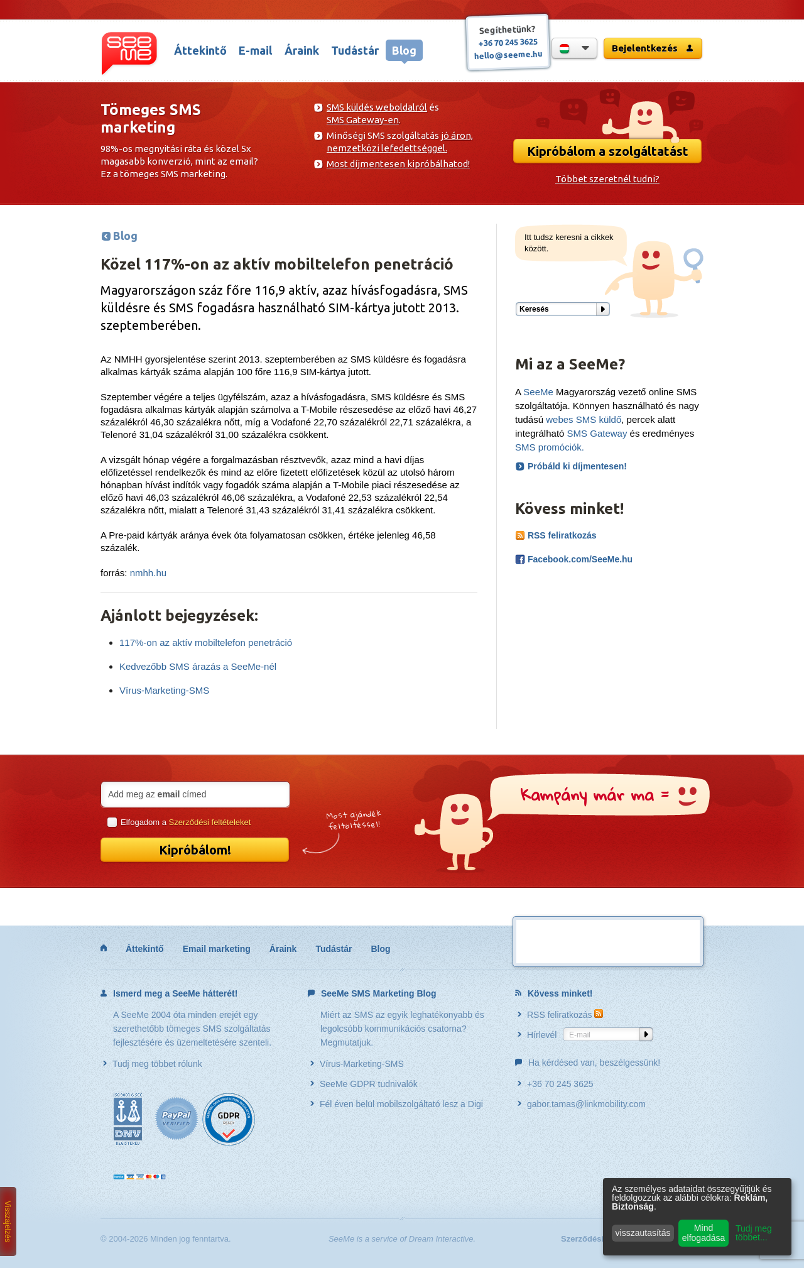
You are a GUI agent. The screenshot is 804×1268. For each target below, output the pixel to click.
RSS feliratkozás (556, 535)
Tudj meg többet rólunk (152, 1064)
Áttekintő (200, 50)
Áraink (302, 50)
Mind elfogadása (703, 1233)
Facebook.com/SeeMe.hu (574, 559)
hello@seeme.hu (508, 54)
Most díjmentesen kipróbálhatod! (398, 163)
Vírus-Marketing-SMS (164, 690)
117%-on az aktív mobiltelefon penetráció (205, 642)
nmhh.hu (148, 572)
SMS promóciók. (549, 447)
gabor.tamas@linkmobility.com (582, 1104)
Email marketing (217, 948)
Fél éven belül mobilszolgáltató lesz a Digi (396, 1104)
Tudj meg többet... (754, 1233)
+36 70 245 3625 (508, 41)
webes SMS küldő (583, 419)
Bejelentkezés (653, 48)
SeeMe (538, 391)
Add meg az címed (157, 794)
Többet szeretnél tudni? (607, 178)
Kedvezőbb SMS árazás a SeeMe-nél (197, 666)
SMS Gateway (597, 433)
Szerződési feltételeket (210, 822)
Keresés (534, 309)
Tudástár (355, 50)
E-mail (255, 50)
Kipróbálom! (195, 850)
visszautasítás (643, 1233)
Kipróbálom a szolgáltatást (607, 151)
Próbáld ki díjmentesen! (577, 466)
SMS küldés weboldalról (377, 107)
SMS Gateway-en (363, 119)
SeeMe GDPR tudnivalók (364, 1084)
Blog (404, 50)
